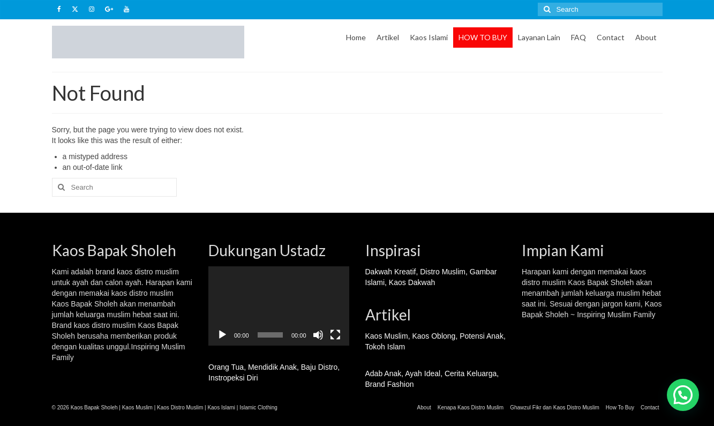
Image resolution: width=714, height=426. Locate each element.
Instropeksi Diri (233, 377)
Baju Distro (319, 367)
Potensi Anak (481, 336)
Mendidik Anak (272, 367)
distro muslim (156, 271)
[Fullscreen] (335, 335)
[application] (278, 306)
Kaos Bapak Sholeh (601, 282)
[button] (683, 395)
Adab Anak (383, 373)
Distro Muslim (442, 271)
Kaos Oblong (433, 336)
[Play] (222, 335)
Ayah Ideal (422, 373)
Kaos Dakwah (412, 282)
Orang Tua (226, 367)
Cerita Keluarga (471, 373)
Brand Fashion (389, 384)
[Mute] (318, 335)
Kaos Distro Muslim (180, 407)
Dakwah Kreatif (390, 271)
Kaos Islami (221, 407)
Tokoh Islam (385, 346)
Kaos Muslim (386, 336)
